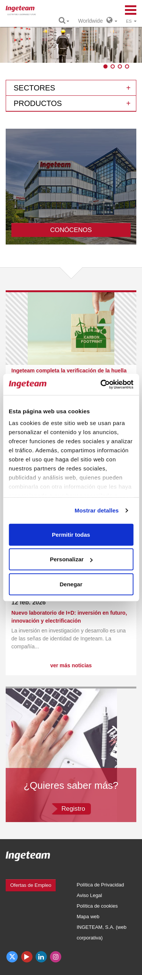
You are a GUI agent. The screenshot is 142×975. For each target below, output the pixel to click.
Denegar (70, 584)
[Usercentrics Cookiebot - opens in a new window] (101, 384)
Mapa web (88, 916)
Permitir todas (71, 534)
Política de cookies (97, 906)
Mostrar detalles (97, 510)
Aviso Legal (89, 895)
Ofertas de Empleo (30, 885)
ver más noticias (71, 665)
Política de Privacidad (100, 885)
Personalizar (71, 559)
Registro (73, 808)
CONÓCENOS (71, 230)
